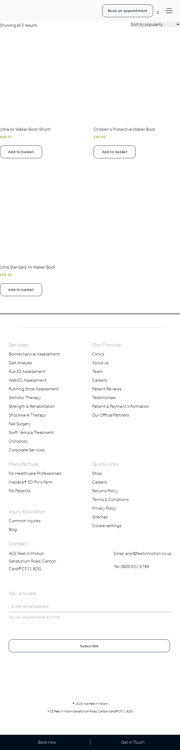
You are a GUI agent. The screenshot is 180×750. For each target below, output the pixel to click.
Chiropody (18, 441)
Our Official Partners (110, 415)
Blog (13, 529)
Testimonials (104, 397)
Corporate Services (27, 450)
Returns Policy (105, 490)
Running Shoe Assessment (34, 388)
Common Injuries (25, 520)
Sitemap (100, 517)
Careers (99, 380)
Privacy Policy (104, 508)
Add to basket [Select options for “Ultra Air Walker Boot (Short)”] (21, 152)
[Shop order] (155, 24)
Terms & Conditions (110, 499)
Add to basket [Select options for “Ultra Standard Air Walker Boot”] (21, 289)
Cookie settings (106, 525)
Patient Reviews (106, 388)
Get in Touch (133, 742)
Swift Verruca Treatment (31, 432)
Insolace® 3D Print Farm (30, 482)
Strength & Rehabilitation (32, 406)
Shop (97, 473)
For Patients (19, 490)
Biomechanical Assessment (34, 354)
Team (97, 371)
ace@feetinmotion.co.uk (148, 553)
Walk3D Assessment (27, 380)
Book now (47, 742)
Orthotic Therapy (25, 397)
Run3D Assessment (27, 371)
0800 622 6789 (135, 566)
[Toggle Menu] (170, 10)
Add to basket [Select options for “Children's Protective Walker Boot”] (115, 152)
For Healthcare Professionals (35, 473)
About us (100, 362)
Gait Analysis (20, 362)
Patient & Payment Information (120, 406)
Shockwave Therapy (27, 415)
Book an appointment (127, 10)
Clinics (98, 354)
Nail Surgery (20, 423)
